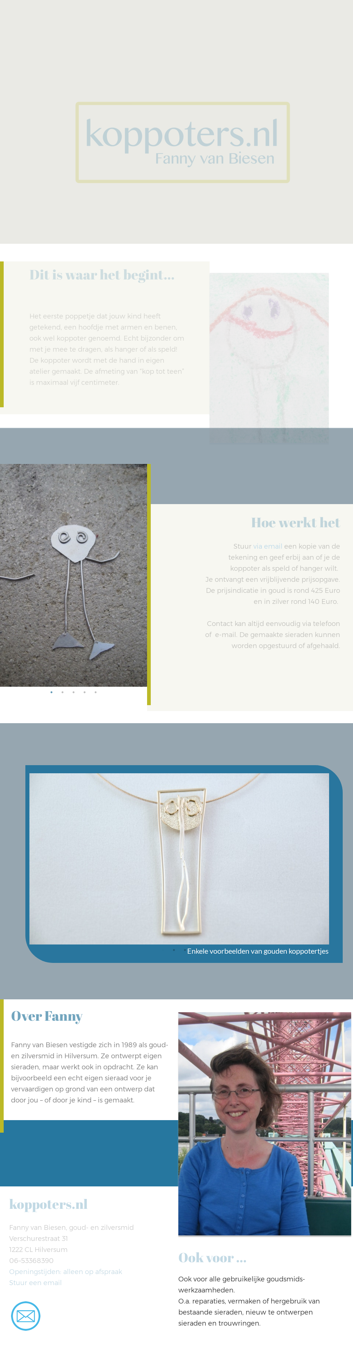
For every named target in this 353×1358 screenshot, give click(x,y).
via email (267, 546)
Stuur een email (35, 1283)
